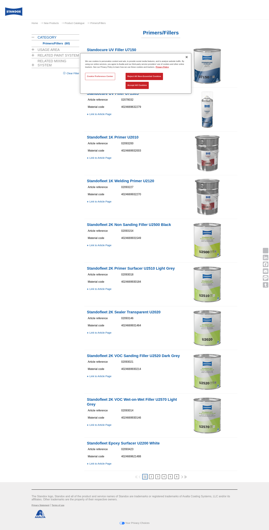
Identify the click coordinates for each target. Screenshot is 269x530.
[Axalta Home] (13, 12)
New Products (51, 23)
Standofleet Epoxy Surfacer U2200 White (123, 443)
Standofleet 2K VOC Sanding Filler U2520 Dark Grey (133, 356)
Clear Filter (73, 73)
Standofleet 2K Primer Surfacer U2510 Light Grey (131, 268)
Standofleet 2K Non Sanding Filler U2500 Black (129, 224)
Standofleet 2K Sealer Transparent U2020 (124, 312)
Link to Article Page (100, 114)
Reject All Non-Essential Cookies (144, 76)
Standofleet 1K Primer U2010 (113, 137)
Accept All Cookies (137, 85)
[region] (135, 73)
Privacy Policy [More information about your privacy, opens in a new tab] (162, 67)
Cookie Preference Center (100, 76)
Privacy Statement (40, 505)
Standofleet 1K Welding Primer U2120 (120, 181)
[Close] (186, 57)
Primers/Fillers (98, 23)
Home (35, 23)
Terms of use (58, 505)
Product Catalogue (75, 23)
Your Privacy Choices (135, 522)
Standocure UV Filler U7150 (111, 50)
